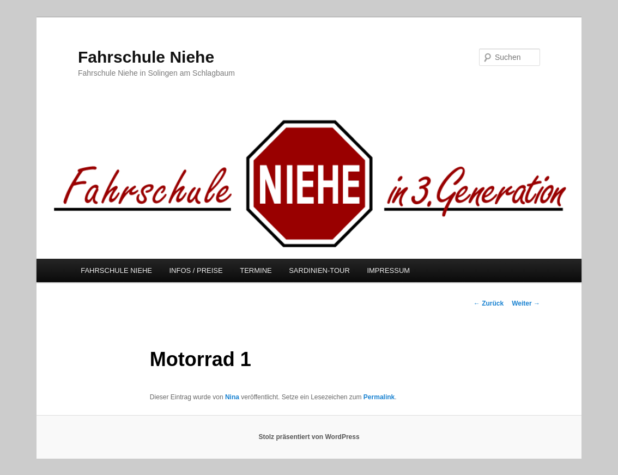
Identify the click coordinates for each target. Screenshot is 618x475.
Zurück (489, 303)
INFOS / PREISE (195, 270)
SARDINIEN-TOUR (319, 270)
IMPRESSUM (388, 270)
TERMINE (256, 270)
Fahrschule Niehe (146, 57)
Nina (232, 397)
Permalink (379, 397)
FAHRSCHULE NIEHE (116, 270)
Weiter (526, 303)
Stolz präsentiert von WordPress (308, 437)
